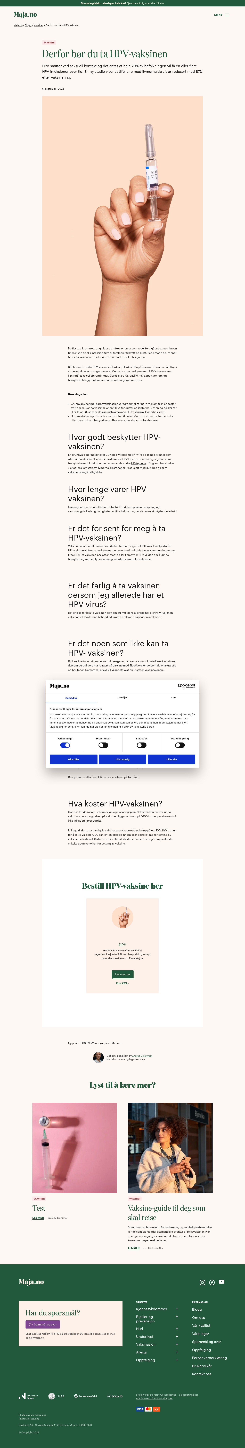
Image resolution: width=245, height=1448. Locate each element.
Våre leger (200, 1333)
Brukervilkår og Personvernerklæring (156, 1394)
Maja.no (18, 25)
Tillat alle (171, 759)
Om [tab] (173, 697)
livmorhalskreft (107, 467)
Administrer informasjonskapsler (154, 1398)
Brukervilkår (202, 1366)
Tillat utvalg (122, 759)
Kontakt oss (201, 1374)
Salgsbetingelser (188, 1394)
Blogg (28, 25)
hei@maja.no (36, 1337)
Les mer (38, 1217)
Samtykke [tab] (72, 698)
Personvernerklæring (209, 1358)
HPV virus (159, 612)
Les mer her (122, 974)
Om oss (198, 1317)
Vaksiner (38, 25)
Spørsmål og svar (206, 1341)
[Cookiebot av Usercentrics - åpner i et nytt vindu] (180, 686)
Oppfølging (201, 1350)
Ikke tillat (73, 759)
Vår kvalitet (201, 1325)
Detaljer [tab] (122, 697)
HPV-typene (138, 463)
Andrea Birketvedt (142, 1055)
